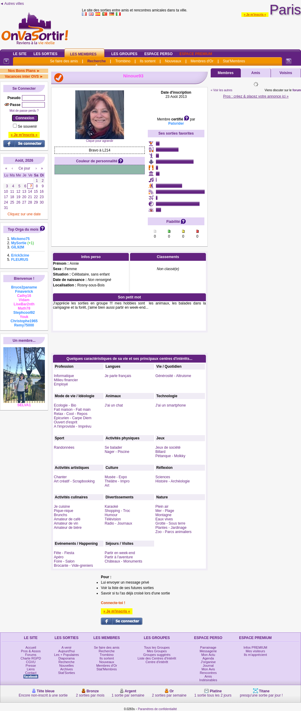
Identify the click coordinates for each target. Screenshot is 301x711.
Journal (208, 665)
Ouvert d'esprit (65, 422)
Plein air (161, 506)
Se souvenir (27, 126)
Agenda (208, 658)
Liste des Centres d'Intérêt (157, 658)
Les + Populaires (66, 654)
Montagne (163, 515)
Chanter (60, 477)
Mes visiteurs (255, 651)
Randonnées (64, 447)
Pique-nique (63, 511)
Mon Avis (208, 669)
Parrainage (208, 647)
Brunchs (60, 515)
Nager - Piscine (117, 452)
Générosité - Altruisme (173, 376)
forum (297, 90)
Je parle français (118, 376)
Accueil (30, 647)
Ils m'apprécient (255, 654)
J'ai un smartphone (170, 405)
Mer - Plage (164, 511)
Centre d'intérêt (157, 662)
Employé (61, 384)
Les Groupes (124, 54)
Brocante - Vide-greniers (73, 565)
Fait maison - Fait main (72, 409)
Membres (226, 73)
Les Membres (83, 54)
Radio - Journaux (118, 523)
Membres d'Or (202, 61)
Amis (255, 73)
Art (107, 485)
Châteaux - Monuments (123, 561)
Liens (31, 669)
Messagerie (208, 651)
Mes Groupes (157, 651)
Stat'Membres (234, 61)
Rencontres (208, 673)
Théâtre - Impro (117, 481)
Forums (30, 654)
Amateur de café (67, 519)
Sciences (162, 477)
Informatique (64, 376)
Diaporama (66, 658)
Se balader (113, 447)
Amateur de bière (68, 527)
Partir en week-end (120, 553)
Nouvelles (66, 665)
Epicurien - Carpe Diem (73, 418)
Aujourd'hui (66, 651)
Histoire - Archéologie (172, 481)
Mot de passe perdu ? (24, 110)
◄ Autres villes (12, 4)
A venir (66, 647)
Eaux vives (164, 519)
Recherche (96, 61)
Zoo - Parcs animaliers (173, 532)
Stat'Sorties (66, 673)
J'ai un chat (114, 405)
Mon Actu (208, 654)
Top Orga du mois (23, 229)
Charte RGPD (30, 658)
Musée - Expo (116, 477)
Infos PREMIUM (255, 647)
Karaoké (111, 506)
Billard (160, 452)
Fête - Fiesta (64, 553)
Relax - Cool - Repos (70, 414)
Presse (31, 665)
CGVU (31, 662)
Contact (30, 673)
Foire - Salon (64, 561)
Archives (66, 669)
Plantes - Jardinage (170, 527)
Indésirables (208, 680)
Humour (111, 515)
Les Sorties (45, 54)
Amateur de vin (66, 523)
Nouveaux (173, 61)
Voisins (286, 73)
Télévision (113, 519)
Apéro (59, 557)
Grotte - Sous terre (170, 523)
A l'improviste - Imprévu (72, 426)
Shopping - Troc (117, 511)
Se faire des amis (64, 61)
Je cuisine (62, 506)
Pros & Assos (30, 651)
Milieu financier (66, 380)
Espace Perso (158, 54)
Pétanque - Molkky (170, 456)
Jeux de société (167, 447)
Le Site (19, 54)
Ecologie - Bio (65, 405)
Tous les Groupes (157, 647)
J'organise (208, 662)
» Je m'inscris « (255, 14)
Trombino (122, 61)
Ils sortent (147, 61)
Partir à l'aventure (119, 557)
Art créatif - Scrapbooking (74, 481)
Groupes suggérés (157, 654)
